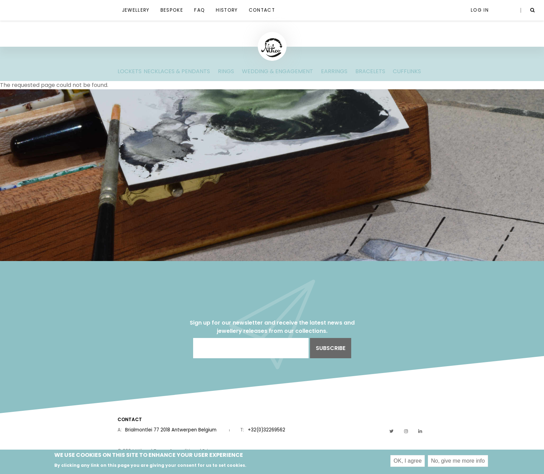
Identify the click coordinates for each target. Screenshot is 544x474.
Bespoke (171, 10)
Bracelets (370, 71)
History (226, 10)
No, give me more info (458, 462)
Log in (480, 10)
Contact (262, 10)
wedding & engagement (277, 71)
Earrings (334, 71)
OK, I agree (407, 462)
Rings (226, 71)
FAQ (199, 10)
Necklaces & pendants (177, 71)
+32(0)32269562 (266, 430)
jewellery (135, 10)
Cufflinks (407, 71)
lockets (130, 71)
